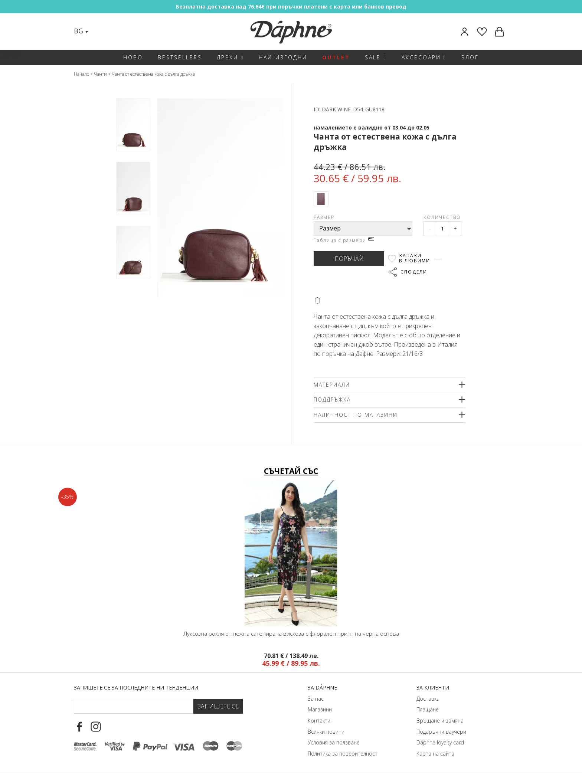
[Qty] (442, 228)
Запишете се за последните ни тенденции (136, 687)
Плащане (427, 709)
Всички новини (326, 731)
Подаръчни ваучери (441, 731)
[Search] (101, 31)
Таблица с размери (344, 240)
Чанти (100, 74)
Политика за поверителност (342, 753)
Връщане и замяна (440, 720)
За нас (316, 698)
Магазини (320, 709)
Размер (324, 217)
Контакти (319, 720)
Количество (442, 217)
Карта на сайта (435, 753)
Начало (81, 74)
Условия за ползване (334, 742)
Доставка (427, 698)
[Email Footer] (133, 706)
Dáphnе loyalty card (440, 742)
